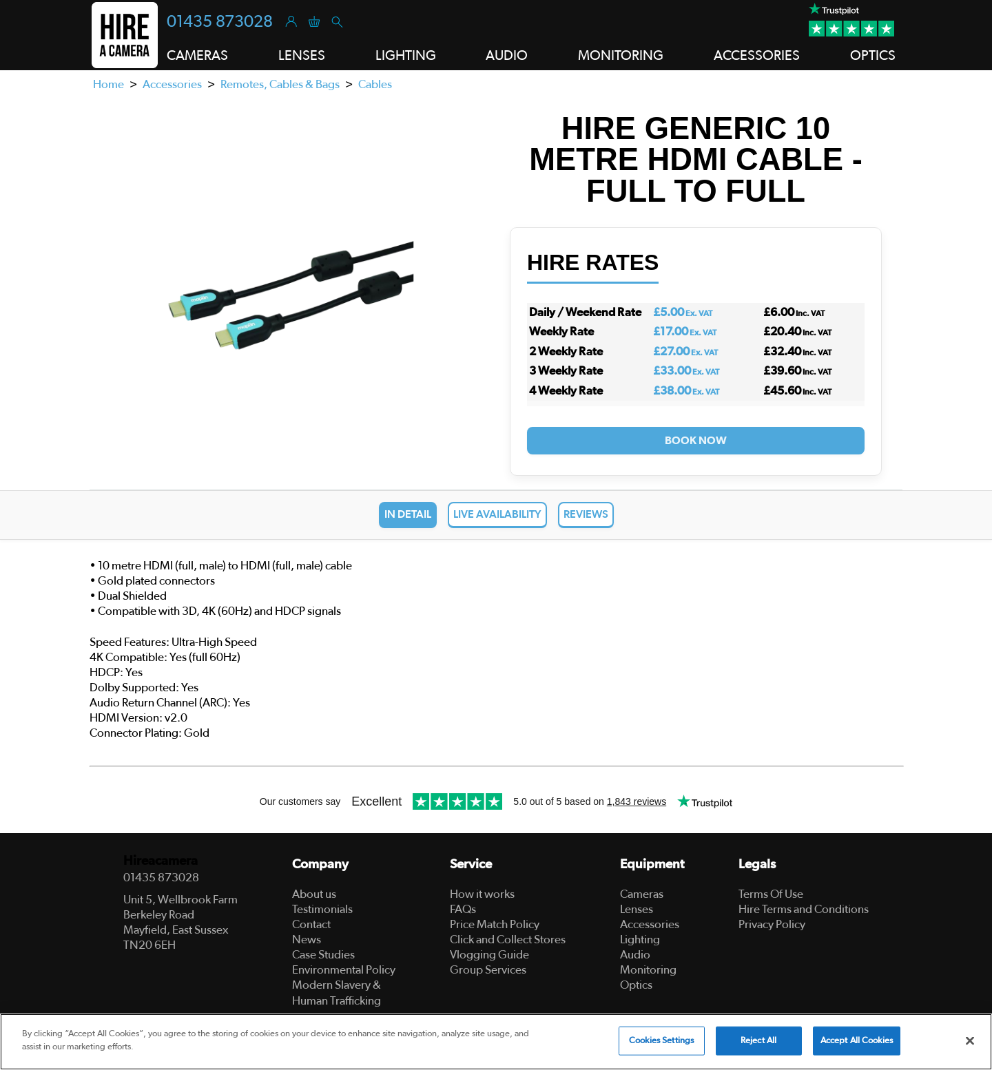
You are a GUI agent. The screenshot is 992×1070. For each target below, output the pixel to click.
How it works (482, 894)
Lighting (640, 939)
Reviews (586, 514)
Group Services (488, 970)
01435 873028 (220, 22)
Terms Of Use (770, 894)
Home (108, 84)
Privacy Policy (771, 924)
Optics (636, 985)
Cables (375, 84)
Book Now (696, 440)
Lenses (636, 909)
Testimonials (322, 909)
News (306, 939)
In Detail (407, 514)
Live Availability (497, 514)
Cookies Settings (661, 1040)
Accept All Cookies (856, 1040)
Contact (311, 924)
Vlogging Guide (489, 955)
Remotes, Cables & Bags (280, 84)
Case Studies (323, 955)
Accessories (172, 84)
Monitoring (648, 970)
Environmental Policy (343, 970)
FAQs (463, 909)
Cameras (641, 894)
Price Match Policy (494, 924)
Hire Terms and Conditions (803, 909)
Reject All (758, 1040)
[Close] (970, 1040)
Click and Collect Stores (508, 939)
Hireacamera (160, 861)
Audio (635, 955)
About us (314, 894)
